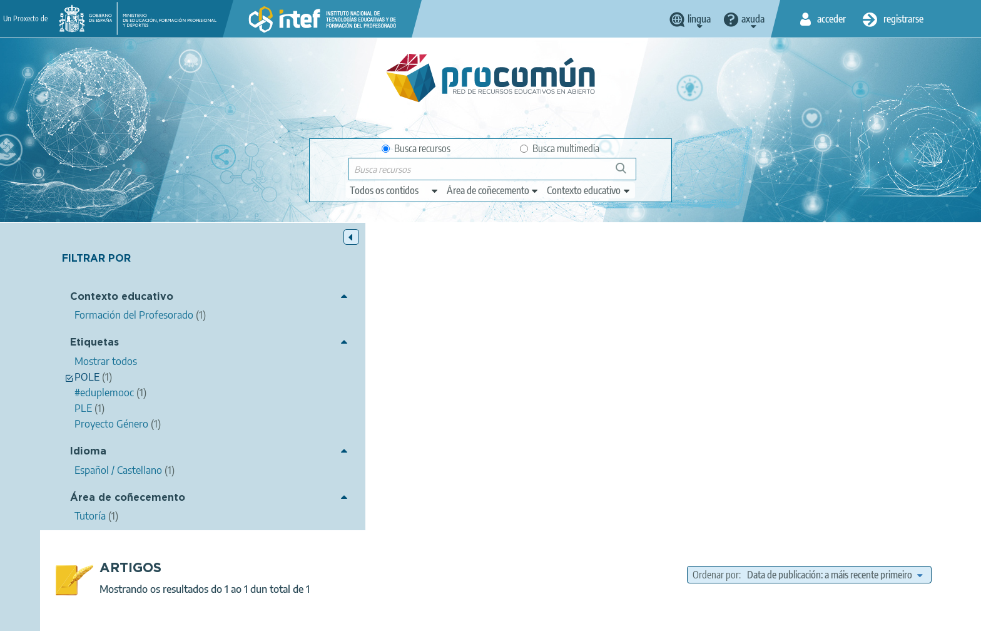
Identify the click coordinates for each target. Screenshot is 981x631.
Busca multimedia (559, 148)
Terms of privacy (391, 616)
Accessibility (535, 616)
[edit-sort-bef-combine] (834, 267)
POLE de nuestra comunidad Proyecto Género (415, 330)
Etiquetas (94, 343)
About (250, 616)
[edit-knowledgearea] (493, 190)
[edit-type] (394, 190)
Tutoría (607, 437)
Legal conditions (311, 616)
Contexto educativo (121, 297)
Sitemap (592, 616)
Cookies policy (467, 616)
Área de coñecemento (127, 498)
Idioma (88, 452)
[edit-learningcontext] (589, 190)
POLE (657, 419)
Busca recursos (416, 148)
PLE (687, 419)
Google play (521, 566)
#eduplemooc (607, 419)
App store (413, 566)
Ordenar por (716, 267)
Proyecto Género (537, 419)
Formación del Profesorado (636, 455)
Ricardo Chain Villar (414, 347)
